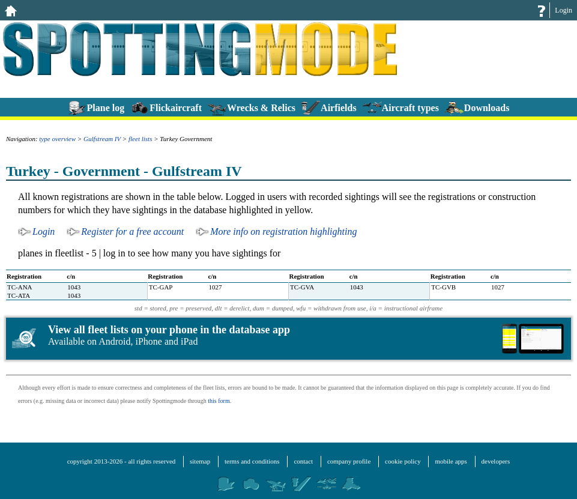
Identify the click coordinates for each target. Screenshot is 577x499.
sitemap (200, 461)
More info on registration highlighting (283, 231)
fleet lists (140, 138)
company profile (348, 461)
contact (303, 461)
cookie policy (403, 461)
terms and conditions (252, 461)
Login (563, 10)
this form (218, 401)
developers (496, 461)
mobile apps (451, 461)
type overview (57, 138)
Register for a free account (132, 231)
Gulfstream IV (102, 138)
